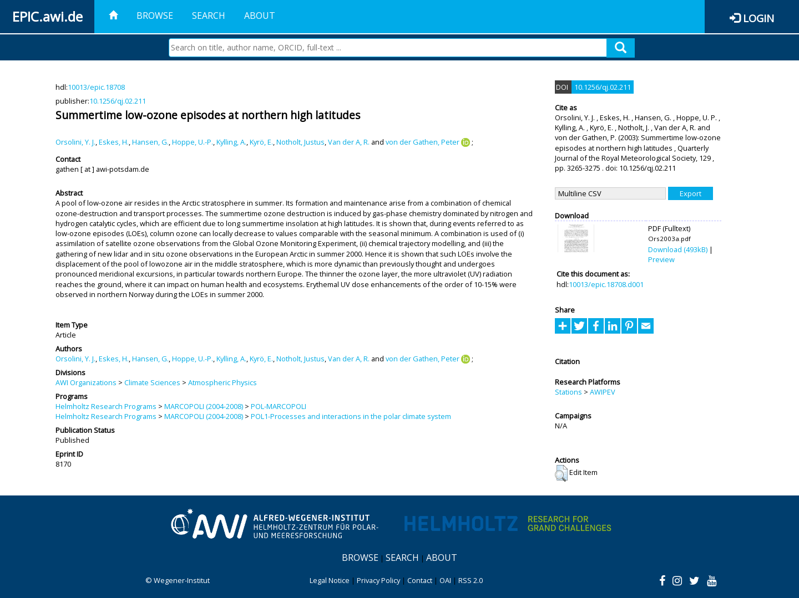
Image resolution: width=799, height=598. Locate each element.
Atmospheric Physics (222, 382)
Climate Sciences (152, 382)
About (259, 15)
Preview (661, 259)
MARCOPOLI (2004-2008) (203, 406)
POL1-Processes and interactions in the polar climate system (351, 416)
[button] (561, 473)
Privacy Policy (378, 580)
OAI (445, 580)
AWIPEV (602, 392)
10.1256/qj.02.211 (117, 101)
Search (208, 15)
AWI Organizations (86, 382)
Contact (419, 580)
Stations (568, 392)
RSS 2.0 (470, 580)
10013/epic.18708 (96, 87)
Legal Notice (330, 580)
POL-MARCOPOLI (278, 406)
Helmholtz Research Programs (105, 406)
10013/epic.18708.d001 (606, 284)
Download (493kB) (677, 249)
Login (758, 18)
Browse (154, 15)
